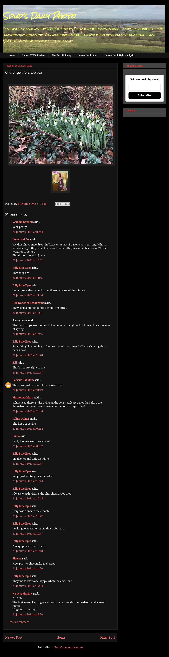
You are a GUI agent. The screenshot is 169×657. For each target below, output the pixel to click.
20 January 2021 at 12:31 (28, 312)
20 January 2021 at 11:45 (28, 277)
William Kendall (23, 222)
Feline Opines (21, 418)
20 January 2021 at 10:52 (28, 260)
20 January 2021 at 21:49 (28, 390)
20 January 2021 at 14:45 (28, 334)
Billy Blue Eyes (22, 267)
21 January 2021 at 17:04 (28, 586)
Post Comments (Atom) (68, 647)
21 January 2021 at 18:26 (28, 614)
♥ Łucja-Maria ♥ (22, 593)
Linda (16, 436)
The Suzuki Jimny (61, 55)
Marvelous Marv (23, 397)
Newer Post (13, 637)
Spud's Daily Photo (39, 16)
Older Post (107, 637)
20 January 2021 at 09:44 (28, 232)
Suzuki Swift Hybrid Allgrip (119, 55)
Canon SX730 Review (33, 55)
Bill (15, 362)
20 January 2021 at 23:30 (28, 411)
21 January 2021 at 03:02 (28, 446)
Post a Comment (19, 622)
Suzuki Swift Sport (88, 55)
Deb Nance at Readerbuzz (29, 303)
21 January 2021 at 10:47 (28, 516)
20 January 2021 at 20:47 (28, 372)
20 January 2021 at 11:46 (28, 295)
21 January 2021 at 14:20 (28, 568)
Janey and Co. (21, 239)
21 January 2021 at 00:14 (28, 428)
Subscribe (145, 95)
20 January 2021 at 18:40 (28, 355)
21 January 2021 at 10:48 (28, 551)
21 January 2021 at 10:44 (28, 481)
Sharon (17, 558)
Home (12, 55)
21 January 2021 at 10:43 (28, 463)
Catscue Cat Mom (23, 380)
